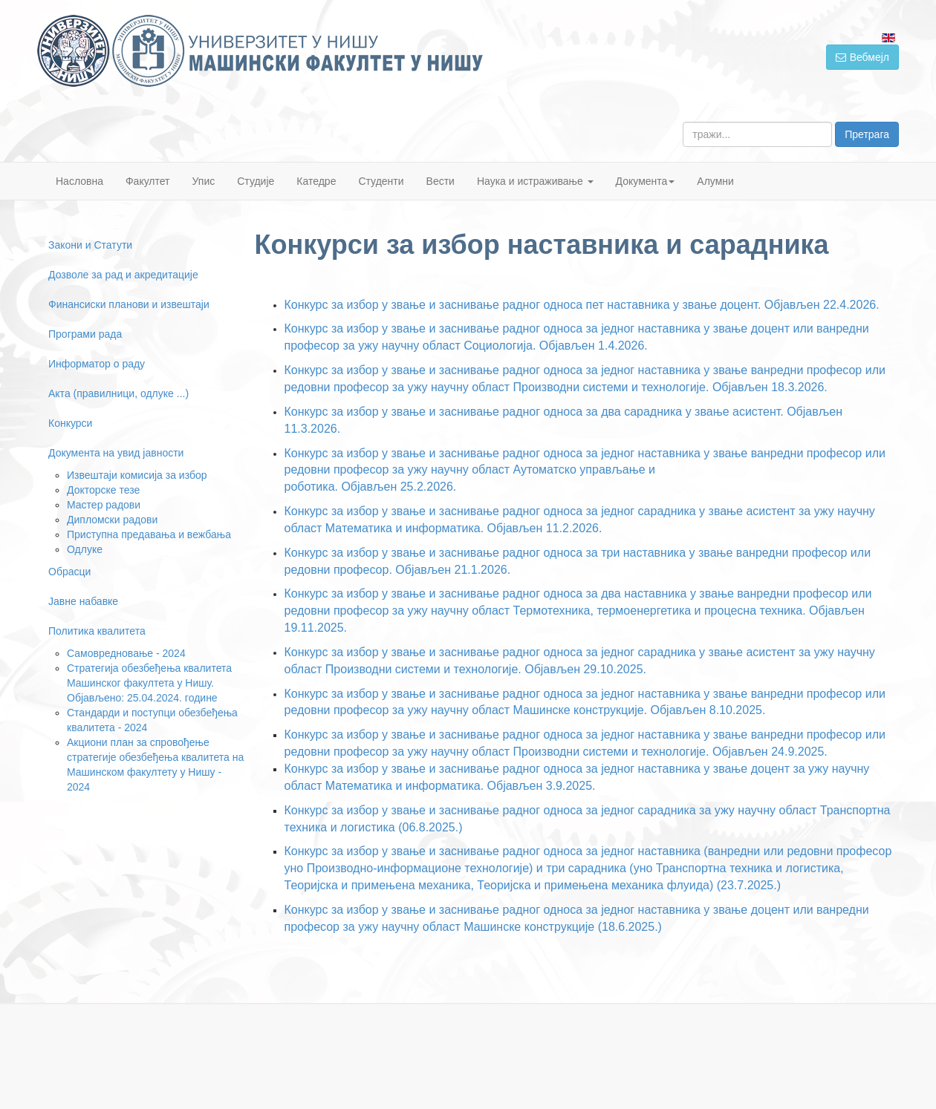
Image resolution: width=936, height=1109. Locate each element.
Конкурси (70, 423)
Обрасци (69, 572)
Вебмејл (862, 57)
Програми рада (85, 334)
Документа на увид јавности (115, 453)
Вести (440, 181)
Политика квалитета (97, 631)
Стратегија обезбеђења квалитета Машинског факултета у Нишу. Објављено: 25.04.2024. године (149, 683)
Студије (255, 181)
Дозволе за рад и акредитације (123, 275)
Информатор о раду (96, 364)
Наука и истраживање (535, 181)
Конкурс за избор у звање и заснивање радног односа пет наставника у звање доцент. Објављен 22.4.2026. (582, 304)
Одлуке (85, 549)
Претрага (867, 134)
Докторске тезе (103, 490)
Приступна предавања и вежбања (149, 534)
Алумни (715, 181)
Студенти (380, 181)
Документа (645, 181)
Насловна (79, 181)
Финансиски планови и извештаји (128, 304)
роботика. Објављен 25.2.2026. (371, 486)
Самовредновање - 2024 (126, 653)
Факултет (148, 181)
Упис (203, 181)
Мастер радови (103, 505)
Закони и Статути (90, 245)
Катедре (316, 181)
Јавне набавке (83, 601)
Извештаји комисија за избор (137, 475)
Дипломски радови (112, 520)
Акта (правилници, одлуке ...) (118, 393)
